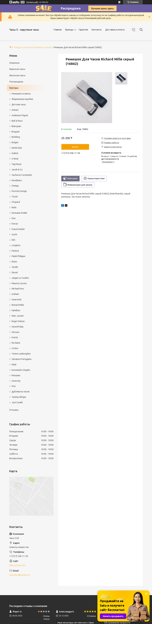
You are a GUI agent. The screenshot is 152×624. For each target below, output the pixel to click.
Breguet (16, 131)
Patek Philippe (18, 256)
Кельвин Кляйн (19, 213)
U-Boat (15, 158)
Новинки (14, 62)
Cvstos (15, 348)
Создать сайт (32, 2)
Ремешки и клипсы (42, 47)
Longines (16, 245)
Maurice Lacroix (19, 283)
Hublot (15, 153)
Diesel (15, 272)
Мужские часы (17, 69)
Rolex (14, 261)
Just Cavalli (17, 402)
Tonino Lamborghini (21, 353)
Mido (14, 364)
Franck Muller (18, 229)
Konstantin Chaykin (21, 370)
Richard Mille (18, 305)
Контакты (97, 29)
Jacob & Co (17, 169)
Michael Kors (18, 288)
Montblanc (17, 180)
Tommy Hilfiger (19, 397)
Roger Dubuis (18, 321)
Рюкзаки (16, 375)
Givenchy (16, 381)
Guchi (14, 234)
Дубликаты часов (20, 391)
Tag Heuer (17, 164)
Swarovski (16, 299)
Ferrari (15, 223)
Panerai (15, 251)
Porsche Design (19, 191)
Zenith (15, 267)
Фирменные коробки (22, 99)
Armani (15, 110)
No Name (16, 343)
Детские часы (19, 104)
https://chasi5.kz (17, 565)
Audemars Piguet (20, 115)
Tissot (15, 196)
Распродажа (16, 81)
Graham (15, 294)
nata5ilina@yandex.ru (19, 575)
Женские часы (17, 75)
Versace (15, 332)
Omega (15, 185)
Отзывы (13, 409)
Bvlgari (15, 142)
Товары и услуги (22, 47)
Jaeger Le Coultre (20, 278)
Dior (14, 218)
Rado (14, 207)
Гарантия (83, 29)
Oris (14, 386)
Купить (75, 147)
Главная (58, 29)
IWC (14, 240)
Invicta (15, 337)
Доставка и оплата (115, 29)
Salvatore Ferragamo (21, 359)
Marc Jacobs (18, 316)
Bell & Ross (17, 121)
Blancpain (16, 126)
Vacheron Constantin (22, 175)
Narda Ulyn (17, 148)
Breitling (16, 137)
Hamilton (16, 310)
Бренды (69, 29)
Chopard (16, 202)
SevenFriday (17, 326)
